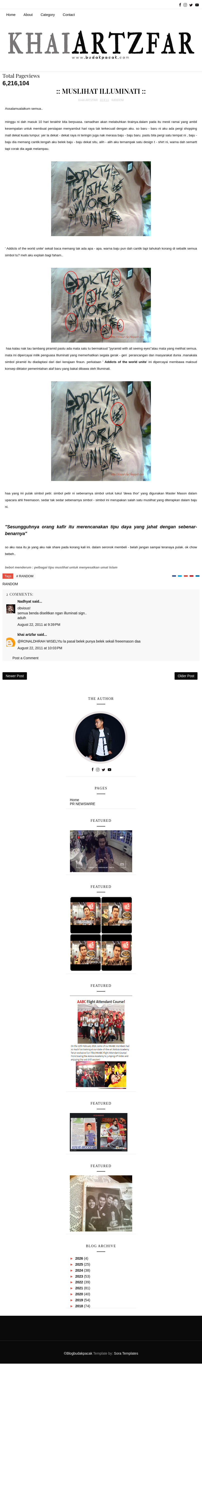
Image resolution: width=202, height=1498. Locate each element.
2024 (79, 1270)
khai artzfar (26, 635)
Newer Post (15, 676)
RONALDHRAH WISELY (40, 641)
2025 (79, 1264)
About (28, 15)
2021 (79, 1288)
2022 (79, 1282)
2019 (79, 1300)
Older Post (186, 676)
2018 (79, 1306)
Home (10, 15)
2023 (79, 1276)
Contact (69, 15)
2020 (79, 1294)
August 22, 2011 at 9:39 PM (38, 625)
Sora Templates (126, 1353)
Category (48, 15)
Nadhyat (24, 601)
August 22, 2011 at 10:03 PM (39, 648)
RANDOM (117, 99)
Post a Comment (25, 658)
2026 (79, 1258)
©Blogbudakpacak (78, 1353)
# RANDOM (24, 576)
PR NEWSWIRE (82, 804)
